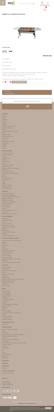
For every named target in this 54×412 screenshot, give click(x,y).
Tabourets (4, 284)
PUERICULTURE (6, 306)
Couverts (4, 121)
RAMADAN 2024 (5, 360)
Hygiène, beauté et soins (8, 227)
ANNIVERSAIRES (5, 366)
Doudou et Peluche (7, 316)
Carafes (4, 116)
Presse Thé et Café (7, 252)
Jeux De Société (6, 318)
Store (3, 181)
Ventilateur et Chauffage (8, 232)
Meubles (4, 156)
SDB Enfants (5, 297)
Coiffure (4, 228)
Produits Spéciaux (6, 344)
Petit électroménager (7, 216)
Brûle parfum (5, 170)
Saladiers (4, 124)
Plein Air (4, 353)
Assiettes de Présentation (9, 126)
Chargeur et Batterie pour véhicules (11, 312)
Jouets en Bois (6, 291)
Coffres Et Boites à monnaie (9, 210)
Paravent (4, 176)
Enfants (4, 288)
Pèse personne (6, 277)
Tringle (3, 183)
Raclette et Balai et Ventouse (9, 336)
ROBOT (4, 309)
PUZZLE (4, 302)
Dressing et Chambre (7, 193)
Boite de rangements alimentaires (11, 197)
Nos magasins (5, 381)
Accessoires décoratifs (8, 165)
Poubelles (4, 275)
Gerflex (4, 175)
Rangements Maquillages (8, 195)
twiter (7, 391)
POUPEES (4, 307)
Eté (3, 350)
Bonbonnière (5, 143)
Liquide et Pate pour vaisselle (10, 329)
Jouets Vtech (5, 301)
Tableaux (4, 160)
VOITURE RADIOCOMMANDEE (10, 304)
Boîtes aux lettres (6, 185)
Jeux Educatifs (6, 294)
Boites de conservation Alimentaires (11, 240)
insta (18, 391)
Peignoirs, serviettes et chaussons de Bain (13, 279)
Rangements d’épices (8, 200)
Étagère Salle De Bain (8, 282)
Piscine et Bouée (6, 354)
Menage (4, 346)
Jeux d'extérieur (6, 292)
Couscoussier (5, 245)
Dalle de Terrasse (6, 187)
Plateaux (4, 123)
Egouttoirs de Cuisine (7, 203)
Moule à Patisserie (7, 255)
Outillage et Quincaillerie (8, 370)
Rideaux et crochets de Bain (9, 270)
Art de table (5, 113)
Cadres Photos (6, 161)
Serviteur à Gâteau (7, 128)
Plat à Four (5, 260)
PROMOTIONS (5, 363)
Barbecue (4, 234)
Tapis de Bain (5, 269)
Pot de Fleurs (5, 180)
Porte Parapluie (6, 207)
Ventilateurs (5, 358)
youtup (14, 391)
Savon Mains (5, 333)
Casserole (4, 249)
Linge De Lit (5, 324)
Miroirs (3, 272)
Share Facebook (3, 86)
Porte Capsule (6, 205)
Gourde (4, 148)
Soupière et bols (6, 134)
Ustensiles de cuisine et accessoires (10, 238)
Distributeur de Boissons (8, 141)
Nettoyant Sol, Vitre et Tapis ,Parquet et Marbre (14, 343)
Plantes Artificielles (7, 178)
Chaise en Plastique (7, 319)
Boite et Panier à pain (7, 136)
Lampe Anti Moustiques (8, 235)
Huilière (4, 146)
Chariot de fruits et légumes (9, 202)
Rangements (5, 191)
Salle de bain (5, 265)
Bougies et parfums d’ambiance (10, 168)
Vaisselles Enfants (7, 296)
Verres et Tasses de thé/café (10, 131)
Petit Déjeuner (6, 218)
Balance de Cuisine (7, 257)
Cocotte (4, 242)
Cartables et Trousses (8, 299)
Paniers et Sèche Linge (8, 274)
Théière (4, 129)
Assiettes (4, 119)
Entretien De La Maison (8, 225)
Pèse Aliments (6, 230)
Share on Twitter (6, 86)
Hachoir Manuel (6, 254)
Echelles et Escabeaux (8, 171)
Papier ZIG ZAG (6, 286)
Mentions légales (6, 383)
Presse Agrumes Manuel (8, 250)
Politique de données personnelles (27, 401)
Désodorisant (5, 348)
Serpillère (4, 338)
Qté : (3, 82)
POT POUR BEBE (6, 311)
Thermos (4, 139)
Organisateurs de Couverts (9, 213)
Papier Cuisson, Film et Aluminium (11, 339)
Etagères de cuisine (7, 198)
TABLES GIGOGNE (7, 188)
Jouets (4, 314)
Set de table (5, 138)
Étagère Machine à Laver (8, 281)
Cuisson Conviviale (7, 223)
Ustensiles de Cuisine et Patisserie (11, 262)
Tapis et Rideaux (6, 158)
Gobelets (4, 144)
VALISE (4, 208)
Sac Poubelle (5, 341)
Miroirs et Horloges (7, 155)
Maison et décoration (7, 150)
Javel (3, 331)
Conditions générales (7, 384)
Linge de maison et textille (8, 322)
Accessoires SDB (6, 267)
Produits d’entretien (7, 327)
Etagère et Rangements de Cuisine (11, 259)
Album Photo (5, 212)
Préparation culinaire (7, 220)
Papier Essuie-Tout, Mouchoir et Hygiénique (13, 334)
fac (3, 391)
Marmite (4, 244)
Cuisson (4, 222)
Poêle (3, 247)
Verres (4, 118)
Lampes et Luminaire (7, 153)
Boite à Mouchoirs (6, 166)
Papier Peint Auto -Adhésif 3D (10, 173)
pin (10, 391)
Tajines (4, 133)
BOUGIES (4, 368)
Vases (3, 163)
